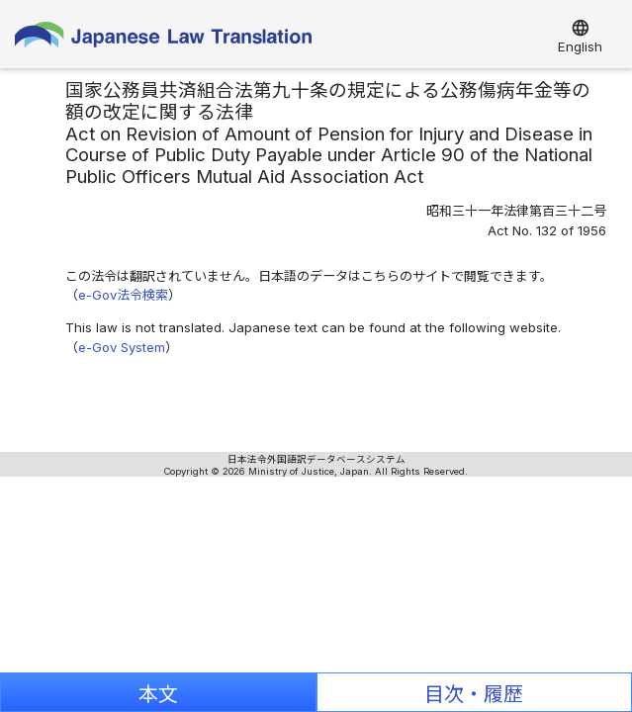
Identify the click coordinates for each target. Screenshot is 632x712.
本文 (158, 694)
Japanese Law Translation (163, 39)
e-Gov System (121, 347)
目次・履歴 (473, 694)
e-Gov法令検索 (123, 295)
